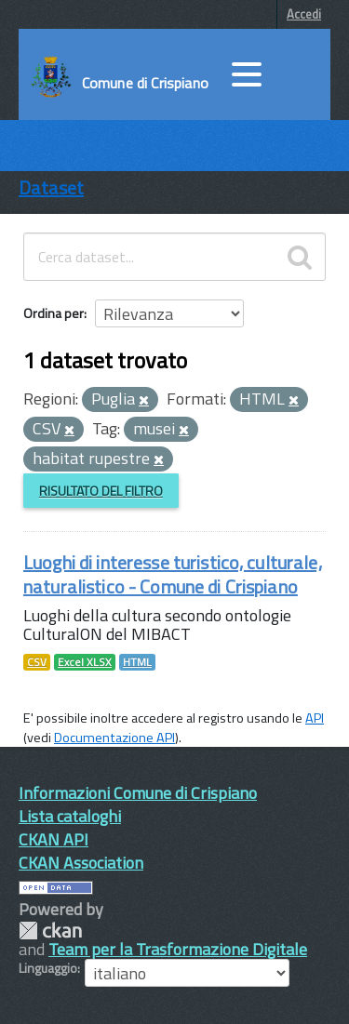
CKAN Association (81, 862)
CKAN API (53, 839)
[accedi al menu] (247, 74)
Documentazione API (114, 737)
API (314, 718)
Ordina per (53, 313)
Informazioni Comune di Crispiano (138, 792)
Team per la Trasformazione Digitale (177, 949)
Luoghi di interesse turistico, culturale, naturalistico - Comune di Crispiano (172, 574)
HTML (137, 662)
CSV (37, 662)
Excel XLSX (85, 662)
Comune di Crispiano (145, 82)
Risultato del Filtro (101, 490)
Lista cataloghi (70, 816)
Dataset (51, 187)
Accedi (304, 14)
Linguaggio (48, 968)
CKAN (50, 930)
